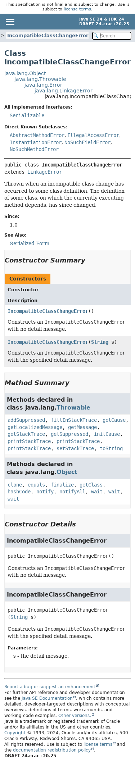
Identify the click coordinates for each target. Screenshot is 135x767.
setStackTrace (75, 448)
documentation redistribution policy (52, 750)
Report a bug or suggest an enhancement (49, 686)
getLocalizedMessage (35, 427)
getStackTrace (26, 434)
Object (67, 472)
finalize (62, 485)
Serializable (27, 115)
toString (111, 448)
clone (15, 485)
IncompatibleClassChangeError (47, 35)
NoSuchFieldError (87, 142)
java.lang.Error (43, 85)
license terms (77, 9)
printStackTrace (29, 441)
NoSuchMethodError (34, 149)
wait (97, 491)
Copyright (15, 732)
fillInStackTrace (74, 420)
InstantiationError (36, 142)
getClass (91, 485)
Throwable (73, 407)
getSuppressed (69, 434)
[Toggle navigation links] (10, 22)
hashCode (19, 491)
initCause (107, 434)
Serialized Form (29, 243)
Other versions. (74, 715)
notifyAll (72, 491)
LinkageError (44, 172)
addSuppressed (26, 420)
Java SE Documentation (47, 698)
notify (45, 491)
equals (36, 485)
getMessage (82, 427)
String (99, 342)
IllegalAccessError (93, 135)
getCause (114, 420)
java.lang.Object (25, 73)
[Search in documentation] (112, 36)
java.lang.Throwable (40, 79)
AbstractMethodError (37, 135)
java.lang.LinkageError (64, 90)
